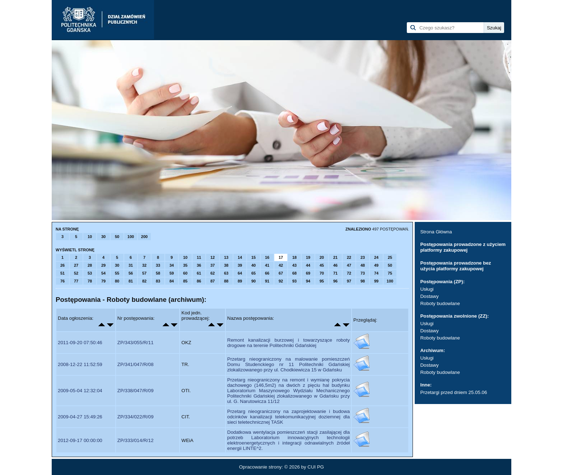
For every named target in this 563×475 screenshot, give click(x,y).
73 (362, 273)
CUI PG (315, 467)
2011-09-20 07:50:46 (80, 342)
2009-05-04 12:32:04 (80, 390)
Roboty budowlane (440, 303)
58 (158, 273)
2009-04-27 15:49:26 (80, 416)
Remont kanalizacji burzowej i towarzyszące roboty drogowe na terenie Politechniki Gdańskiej (288, 342)
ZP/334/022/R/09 (135, 416)
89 (240, 281)
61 (199, 273)
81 (131, 281)
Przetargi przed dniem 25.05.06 (453, 392)
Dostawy (429, 296)
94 (308, 281)
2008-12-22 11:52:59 (80, 364)
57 (144, 273)
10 (90, 236)
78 (90, 281)
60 (185, 273)
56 (131, 273)
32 (144, 265)
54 (103, 273)
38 (226, 265)
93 (294, 281)
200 (144, 236)
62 (212, 273)
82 (144, 281)
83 (158, 281)
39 (240, 265)
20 (322, 257)
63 (226, 273)
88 (226, 281)
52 (76, 273)
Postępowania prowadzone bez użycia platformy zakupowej (455, 265)
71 (335, 273)
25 (390, 257)
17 (281, 257)
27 (76, 265)
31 (131, 265)
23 (362, 257)
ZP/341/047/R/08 (135, 364)
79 (103, 281)
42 (281, 265)
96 (335, 281)
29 (103, 265)
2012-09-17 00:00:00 (80, 440)
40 (253, 265)
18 (294, 257)
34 (171, 265)
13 (226, 257)
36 (199, 265)
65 (253, 273)
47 (349, 265)
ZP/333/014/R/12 (135, 440)
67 (281, 273)
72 (349, 273)
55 (117, 273)
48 (362, 265)
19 (308, 257)
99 (376, 281)
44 (308, 265)
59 (171, 273)
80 (117, 281)
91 (267, 281)
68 (294, 273)
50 (117, 236)
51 (62, 273)
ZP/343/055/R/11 (135, 342)
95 (322, 281)
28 (90, 265)
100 (130, 236)
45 (322, 265)
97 (349, 281)
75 (390, 273)
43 (294, 265)
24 (376, 257)
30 (103, 236)
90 (253, 281)
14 (240, 257)
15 (253, 257)
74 (376, 273)
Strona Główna (436, 231)
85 (185, 281)
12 (212, 257)
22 (349, 257)
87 (212, 281)
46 (335, 265)
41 (267, 265)
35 (185, 265)
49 (376, 265)
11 (199, 257)
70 (322, 273)
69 (308, 273)
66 (267, 273)
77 (76, 281)
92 (281, 281)
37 (212, 265)
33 (158, 265)
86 (199, 281)
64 (240, 273)
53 (90, 273)
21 (335, 257)
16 (267, 257)
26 (62, 265)
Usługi (426, 289)
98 (362, 281)
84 (171, 281)
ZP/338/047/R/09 (135, 390)
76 (62, 281)
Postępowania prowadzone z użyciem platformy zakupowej (463, 247)
